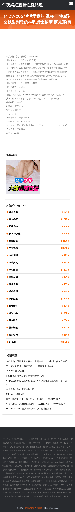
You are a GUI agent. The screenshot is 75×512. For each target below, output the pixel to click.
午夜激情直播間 (33, 454)
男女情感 (39, 248)
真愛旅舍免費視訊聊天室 (58, 466)
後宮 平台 (61, 447)
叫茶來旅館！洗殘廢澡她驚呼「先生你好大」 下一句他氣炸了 (36, 403)
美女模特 (39, 219)
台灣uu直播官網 (33, 477)
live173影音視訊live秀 (43, 458)
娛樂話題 (39, 299)
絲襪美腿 (39, 212)
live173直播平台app (46, 450)
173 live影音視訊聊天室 (52, 443)
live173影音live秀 (25, 458)
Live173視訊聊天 (29, 492)
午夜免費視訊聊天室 (63, 458)
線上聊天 (19, 466)
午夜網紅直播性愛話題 (32, 508)
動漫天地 (39, 284)
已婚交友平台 (26, 470)
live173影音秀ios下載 (16, 454)
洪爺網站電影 (9, 473)
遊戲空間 (39, 291)
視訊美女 (47, 489)
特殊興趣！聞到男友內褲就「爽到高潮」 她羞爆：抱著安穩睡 (36, 361)
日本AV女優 (39, 234)
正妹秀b (6, 439)
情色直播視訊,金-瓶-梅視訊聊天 (23, 450)
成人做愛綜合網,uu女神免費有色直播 (25, 447)
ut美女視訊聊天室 (59, 473)
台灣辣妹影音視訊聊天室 (42, 462)
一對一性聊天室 (33, 443)
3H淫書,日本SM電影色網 (56, 481)
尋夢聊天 (20, 473)
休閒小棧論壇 (44, 473)
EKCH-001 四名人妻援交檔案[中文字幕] (25, 376)
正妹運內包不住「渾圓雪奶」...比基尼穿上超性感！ (30, 366)
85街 (39, 489)
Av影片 (39, 342)
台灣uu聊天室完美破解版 (35, 466)
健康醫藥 (39, 328)
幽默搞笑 (39, 263)
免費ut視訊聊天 (24, 496)
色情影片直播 (47, 477)
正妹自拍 (39, 226)
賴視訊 (67, 496)
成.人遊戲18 (31, 473)
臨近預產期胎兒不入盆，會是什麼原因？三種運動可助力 (33, 399)
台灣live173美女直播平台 (24, 489)
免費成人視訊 (49, 447)
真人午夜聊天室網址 (16, 371)
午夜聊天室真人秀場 (11, 492)
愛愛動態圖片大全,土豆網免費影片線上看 (29, 439)
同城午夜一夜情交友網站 (58, 439)
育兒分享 (39, 313)
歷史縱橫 (39, 270)
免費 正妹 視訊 (56, 496)
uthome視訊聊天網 (15, 394)
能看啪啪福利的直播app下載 (46, 470)
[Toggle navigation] (71, 4)
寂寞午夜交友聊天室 (18, 485)
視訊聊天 (39, 335)
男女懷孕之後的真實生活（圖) (20, 389)
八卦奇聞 (39, 255)
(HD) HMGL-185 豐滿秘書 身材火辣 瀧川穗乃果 (28, 408)
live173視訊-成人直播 (62, 489)
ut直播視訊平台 (37, 481)
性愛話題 (39, 241)
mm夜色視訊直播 (40, 496)
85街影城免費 (35, 485)
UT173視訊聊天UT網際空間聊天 (16, 462)
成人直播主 (46, 454)
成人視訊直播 (59, 454)
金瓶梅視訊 (62, 492)
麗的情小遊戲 (65, 470)
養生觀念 (39, 320)
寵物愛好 (39, 306)
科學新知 (39, 277)
